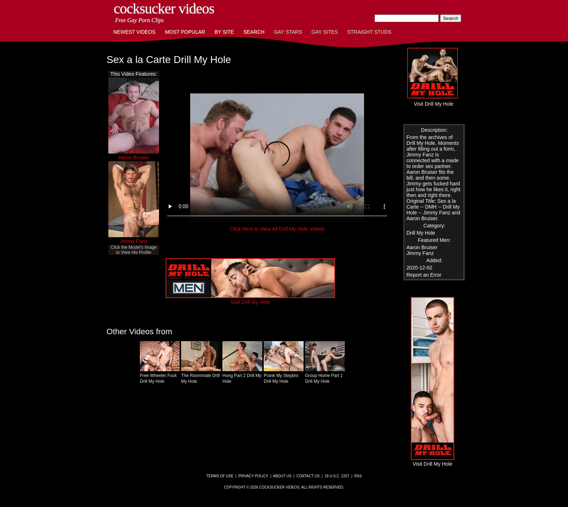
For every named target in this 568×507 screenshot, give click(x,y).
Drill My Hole (420, 233)
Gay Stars (288, 32)
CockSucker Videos (164, 8)
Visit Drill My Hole (250, 299)
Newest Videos (134, 32)
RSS (358, 476)
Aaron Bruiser (133, 157)
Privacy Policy (253, 476)
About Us (282, 476)
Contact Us (308, 476)
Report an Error (423, 275)
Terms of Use (219, 476)
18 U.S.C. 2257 (337, 476)
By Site (224, 32)
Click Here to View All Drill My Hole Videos (277, 229)
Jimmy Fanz (133, 241)
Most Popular (185, 32)
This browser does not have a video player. (277, 158)
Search (253, 32)
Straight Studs (369, 32)
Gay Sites (325, 32)
